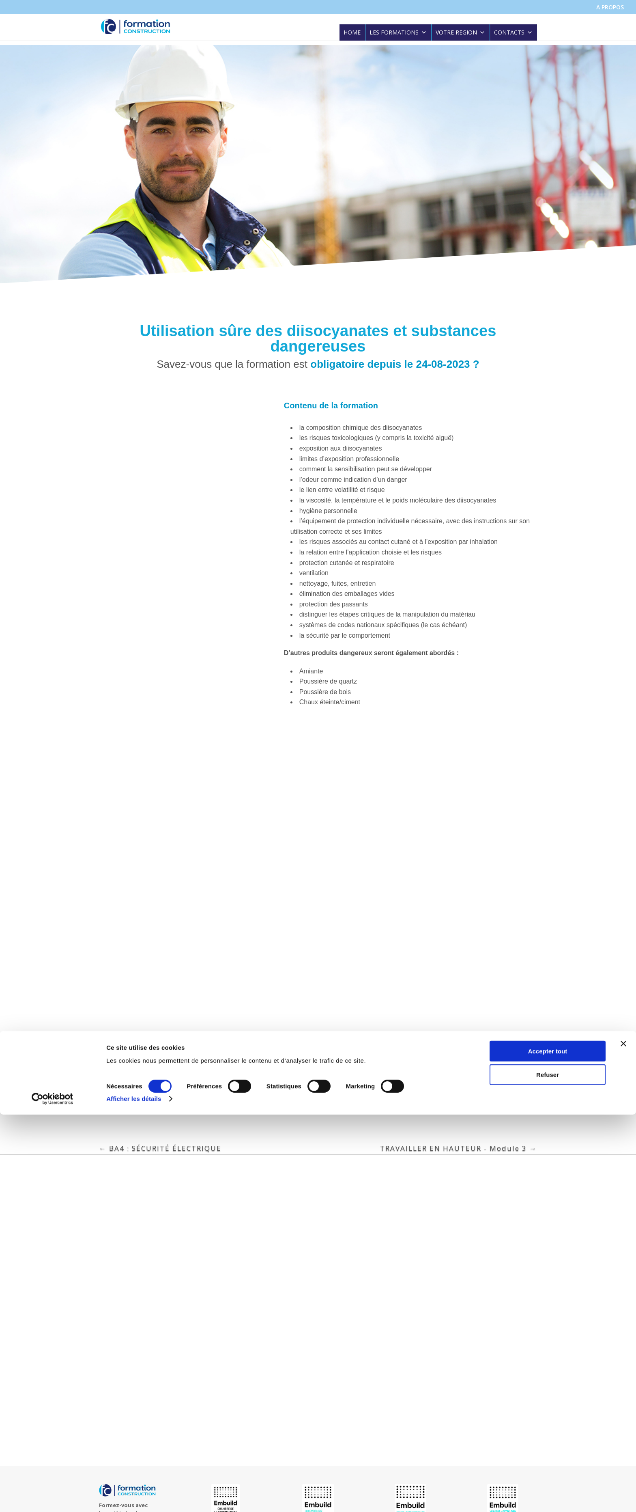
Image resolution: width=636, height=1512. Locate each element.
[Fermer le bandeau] (623, 1440)
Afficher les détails (133, 1496)
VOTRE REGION (460, 34)
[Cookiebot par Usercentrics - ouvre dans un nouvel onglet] (52, 1496)
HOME (352, 33)
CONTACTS (513, 34)
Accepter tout (547, 1448)
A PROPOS (610, 7)
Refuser (547, 1472)
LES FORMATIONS (398, 34)
